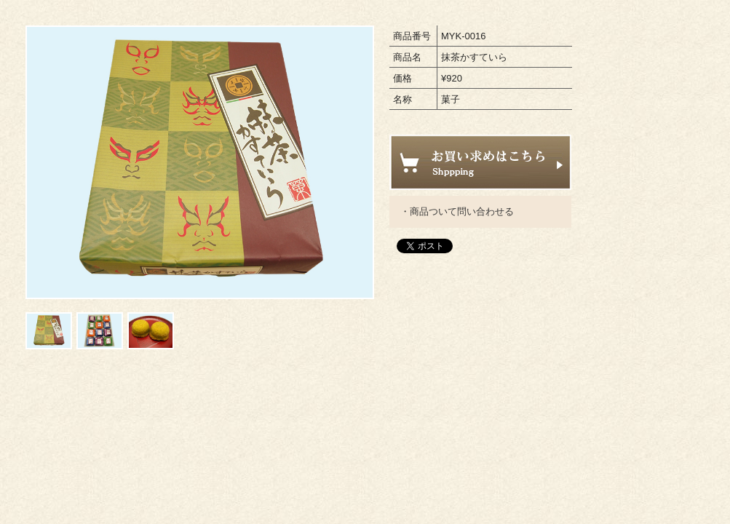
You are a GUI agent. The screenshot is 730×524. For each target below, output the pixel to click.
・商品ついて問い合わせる (457, 211)
